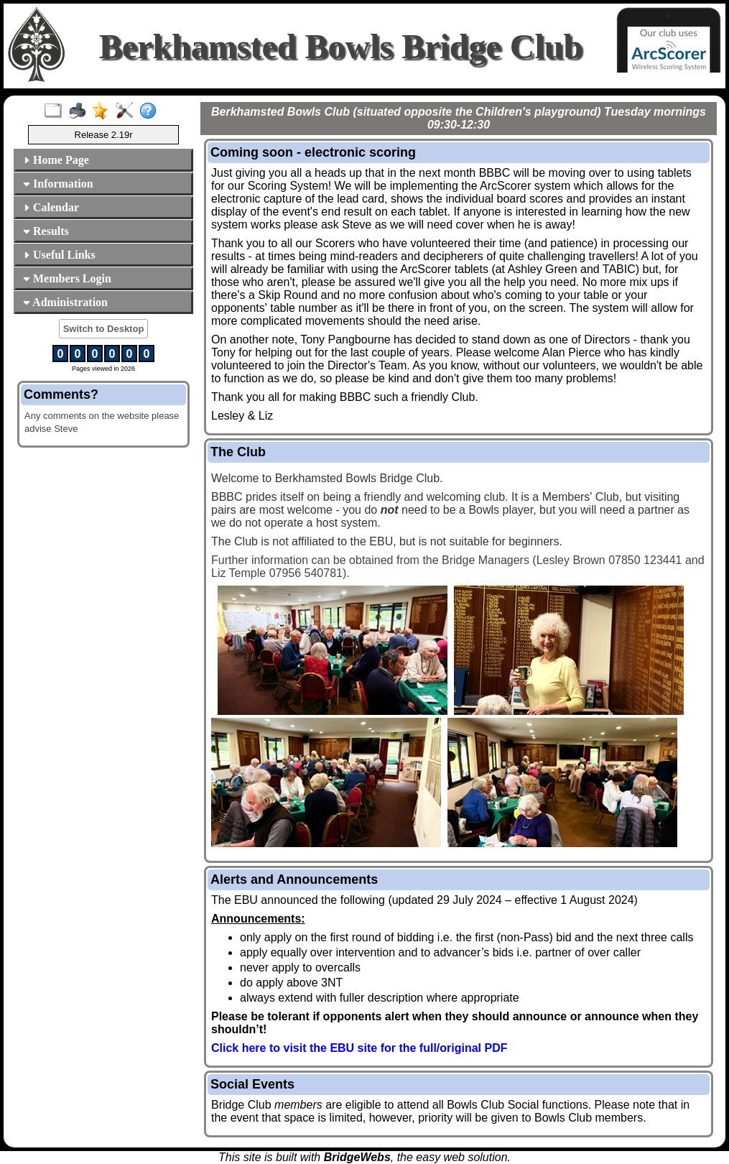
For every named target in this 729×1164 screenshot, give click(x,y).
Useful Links (59, 255)
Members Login (67, 278)
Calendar (51, 207)
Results (46, 231)
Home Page (56, 160)
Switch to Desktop (103, 328)
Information (58, 183)
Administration (65, 302)
